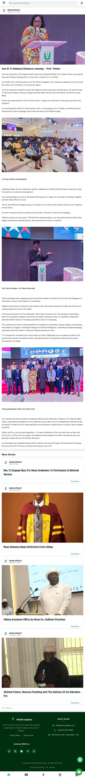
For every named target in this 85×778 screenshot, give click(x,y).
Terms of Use (28, 735)
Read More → (76, 481)
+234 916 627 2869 (65, 730)
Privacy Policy (15, 735)
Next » (10, 708)
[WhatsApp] (34, 751)
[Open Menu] (81, 3)
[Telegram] (27, 751)
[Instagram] (21, 751)
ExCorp (50, 767)
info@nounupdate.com (65, 725)
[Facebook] (9, 751)
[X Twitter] (15, 751)
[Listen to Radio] (80, 759)
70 (7, 708)
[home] (21, 719)
